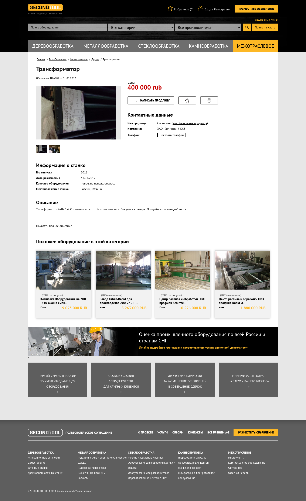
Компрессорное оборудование (246, 462)
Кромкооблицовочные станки (45, 473)
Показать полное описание (54, 225)
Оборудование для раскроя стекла (148, 473)
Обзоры (177, 432)
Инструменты (236, 457)
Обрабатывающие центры (193, 462)
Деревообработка (53, 46)
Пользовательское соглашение (88, 432)
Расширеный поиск (266, 19)
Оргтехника (235, 468)
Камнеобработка (208, 46)
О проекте (145, 432)
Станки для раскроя (189, 468)
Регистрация (222, 9)
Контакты (195, 432)
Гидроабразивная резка (92, 468)
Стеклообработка (159, 46)
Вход (208, 9)
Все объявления (58, 59)
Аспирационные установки (44, 457)
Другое (95, 59)
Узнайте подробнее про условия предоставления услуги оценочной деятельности (193, 347)
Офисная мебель (238, 473)
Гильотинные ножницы (91, 473)
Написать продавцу (152, 101)
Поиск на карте (265, 27)
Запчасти (83, 478)
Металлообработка (106, 46)
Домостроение (36, 462)
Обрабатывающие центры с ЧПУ (147, 478)
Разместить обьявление (256, 9)
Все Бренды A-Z (218, 432)
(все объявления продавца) (190, 123)
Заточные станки (38, 468)
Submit (247, 27)
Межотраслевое (255, 46)
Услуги (162, 432)
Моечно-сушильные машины (145, 457)
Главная (41, 59)
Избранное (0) (183, 9)
